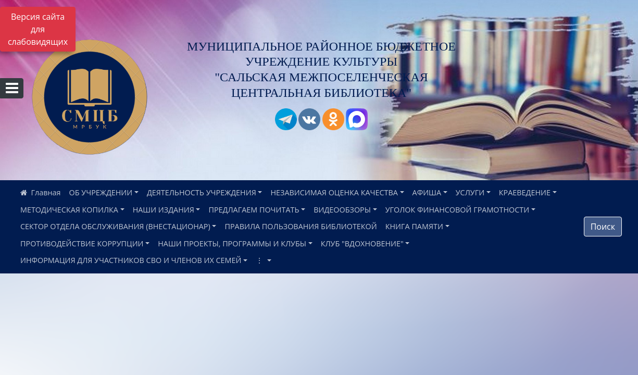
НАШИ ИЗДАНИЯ (163, 210)
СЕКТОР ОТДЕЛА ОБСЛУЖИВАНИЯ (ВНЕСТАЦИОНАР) (115, 226)
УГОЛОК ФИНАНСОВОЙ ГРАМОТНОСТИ (457, 210)
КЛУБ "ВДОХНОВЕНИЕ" (362, 243)
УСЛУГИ (470, 192)
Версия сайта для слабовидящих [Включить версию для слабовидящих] (38, 29)
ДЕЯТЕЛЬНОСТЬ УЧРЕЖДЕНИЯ (201, 192)
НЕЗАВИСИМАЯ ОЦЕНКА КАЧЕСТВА (333, 192)
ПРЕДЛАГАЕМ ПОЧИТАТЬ (253, 210)
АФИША (426, 192)
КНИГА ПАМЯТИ (414, 226)
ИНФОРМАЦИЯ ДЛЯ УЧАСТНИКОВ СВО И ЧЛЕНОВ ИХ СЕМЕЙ (130, 260)
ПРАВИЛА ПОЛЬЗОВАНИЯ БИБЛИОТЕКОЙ (300, 226)
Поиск (603, 226)
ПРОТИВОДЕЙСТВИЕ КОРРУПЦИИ (82, 243)
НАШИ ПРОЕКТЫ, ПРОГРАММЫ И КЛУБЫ (232, 243)
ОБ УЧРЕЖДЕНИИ (101, 192)
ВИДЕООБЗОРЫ (342, 210)
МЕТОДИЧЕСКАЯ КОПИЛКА (69, 210)
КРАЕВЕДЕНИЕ (525, 192)
